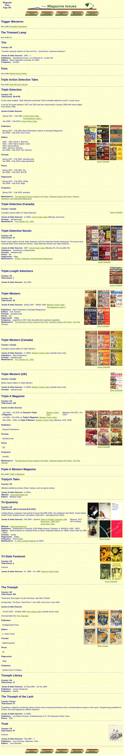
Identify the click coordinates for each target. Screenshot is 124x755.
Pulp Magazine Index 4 (56, 307)
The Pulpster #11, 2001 (24, 222)
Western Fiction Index (56, 305)
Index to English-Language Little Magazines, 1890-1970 (54, 520)
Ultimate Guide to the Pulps (60, 197)
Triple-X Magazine (17, 474)
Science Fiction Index (50, 571)
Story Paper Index (34, 612)
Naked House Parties (18, 73)
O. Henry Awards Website (25, 541)
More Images (105, 539)
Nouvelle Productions (18, 26)
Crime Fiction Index (31, 116)
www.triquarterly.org (18, 526)
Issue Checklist (103, 162)
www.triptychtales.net (19, 495)
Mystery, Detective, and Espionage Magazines (34, 259)
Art (11, 37)
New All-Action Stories (19, 85)
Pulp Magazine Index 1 (32, 119)
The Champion (22, 616)
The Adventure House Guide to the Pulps (31, 197)
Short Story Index (48, 524)
